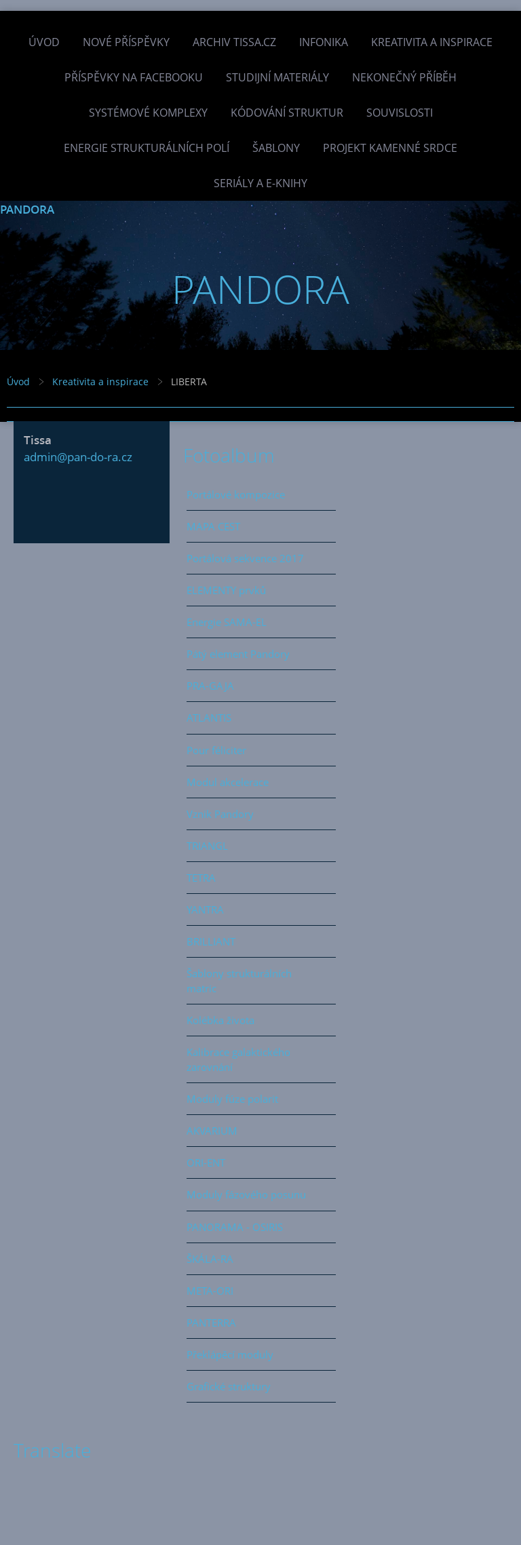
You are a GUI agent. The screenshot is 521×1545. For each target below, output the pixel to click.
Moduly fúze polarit (232, 1099)
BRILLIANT (211, 941)
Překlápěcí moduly (230, 1354)
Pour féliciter (216, 750)
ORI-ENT (206, 1162)
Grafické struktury (229, 1386)
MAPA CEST (213, 526)
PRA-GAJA (210, 685)
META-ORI (210, 1290)
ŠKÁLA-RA (210, 1259)
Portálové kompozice (236, 494)
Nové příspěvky (126, 42)
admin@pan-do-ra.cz (78, 457)
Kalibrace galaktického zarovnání (238, 1059)
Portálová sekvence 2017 (245, 558)
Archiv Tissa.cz (234, 42)
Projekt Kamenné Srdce (390, 147)
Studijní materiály (277, 77)
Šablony (276, 147)
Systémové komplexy (148, 112)
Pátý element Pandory (238, 654)
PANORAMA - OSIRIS (235, 1227)
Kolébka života (220, 1020)
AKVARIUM (212, 1130)
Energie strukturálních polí (146, 147)
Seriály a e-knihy (260, 183)
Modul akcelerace (228, 782)
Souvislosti (399, 112)
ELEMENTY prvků (226, 590)
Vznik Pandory (220, 814)
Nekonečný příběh (404, 77)
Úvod (44, 42)
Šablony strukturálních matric (239, 980)
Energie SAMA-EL (227, 622)
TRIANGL (207, 846)
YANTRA (205, 909)
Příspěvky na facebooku (133, 77)
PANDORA (27, 209)
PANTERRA (211, 1322)
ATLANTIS (209, 717)
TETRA (201, 877)
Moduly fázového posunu (246, 1194)
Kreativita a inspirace (432, 42)
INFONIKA (323, 42)
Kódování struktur (287, 112)
